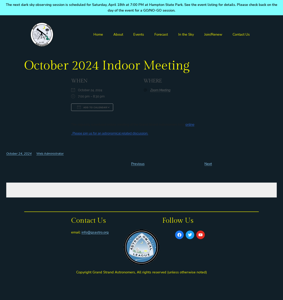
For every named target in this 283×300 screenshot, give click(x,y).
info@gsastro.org (95, 232)
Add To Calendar (92, 107)
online (189, 124)
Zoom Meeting (160, 90)
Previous (138, 163)
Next (208, 163)
